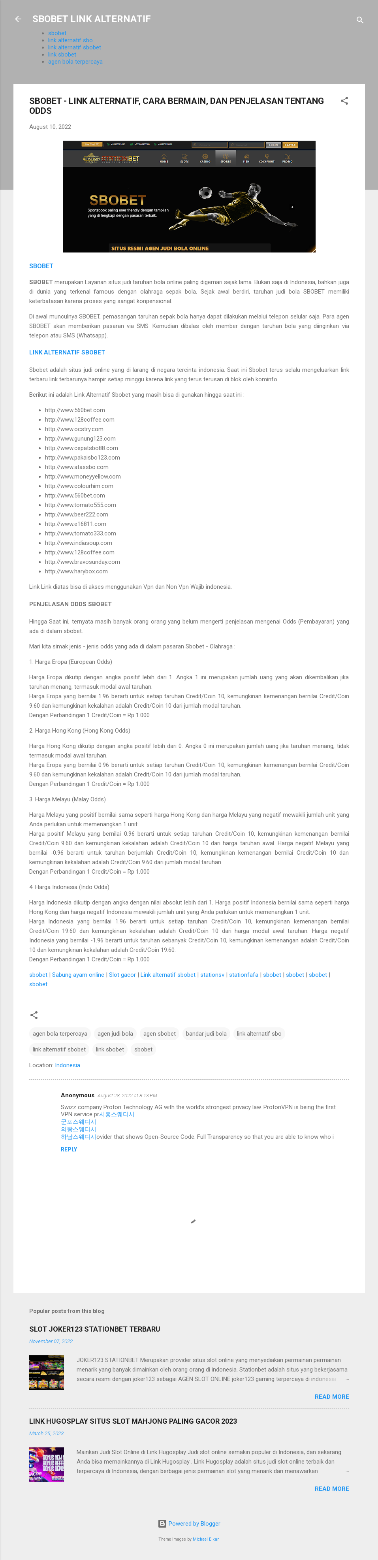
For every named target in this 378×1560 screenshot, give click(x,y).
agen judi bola (115, 1033)
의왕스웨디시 (78, 1129)
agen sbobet (159, 1033)
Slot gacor (122, 974)
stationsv (212, 974)
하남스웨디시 (78, 1136)
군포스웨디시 (78, 1121)
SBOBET (41, 266)
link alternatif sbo (70, 40)
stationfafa (243, 974)
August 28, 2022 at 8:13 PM (127, 1095)
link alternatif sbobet (74, 47)
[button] (344, 102)
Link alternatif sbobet (168, 974)
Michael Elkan (206, 1539)
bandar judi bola (206, 1033)
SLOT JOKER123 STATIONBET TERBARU (94, 1329)
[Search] (360, 21)
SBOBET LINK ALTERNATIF (91, 18)
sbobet (57, 33)
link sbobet (62, 54)
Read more (332, 1396)
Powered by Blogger (189, 1523)
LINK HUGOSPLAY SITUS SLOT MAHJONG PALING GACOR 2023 (133, 1421)
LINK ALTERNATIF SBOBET (67, 352)
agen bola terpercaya (75, 61)
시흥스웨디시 (117, 1114)
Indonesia (67, 1065)
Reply (69, 1149)
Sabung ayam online (78, 974)
